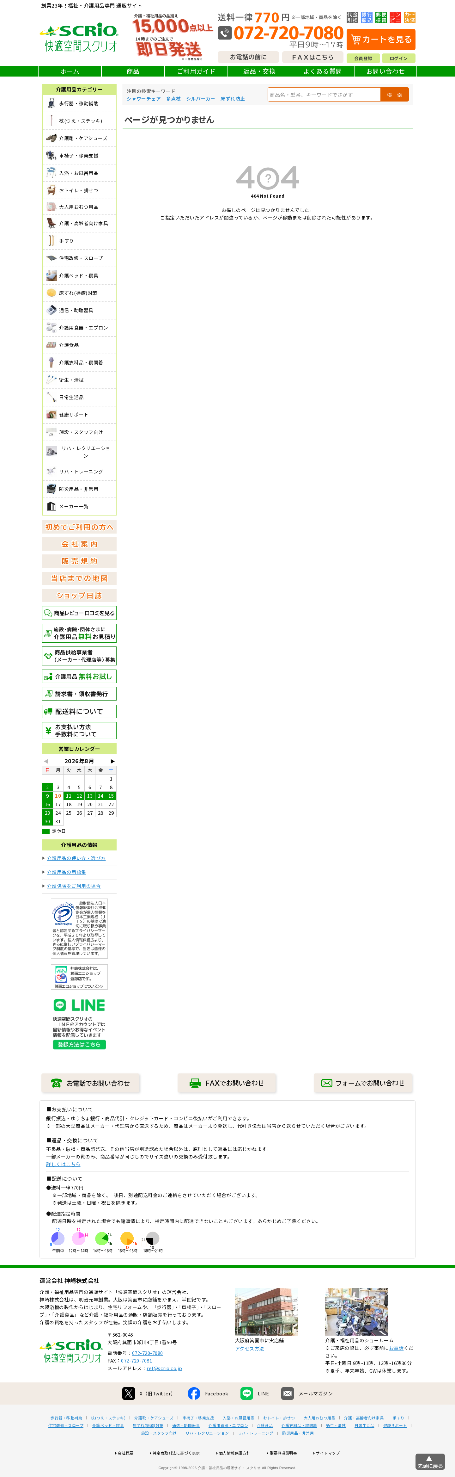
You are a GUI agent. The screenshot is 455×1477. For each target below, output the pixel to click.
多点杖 (173, 98)
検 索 (395, 94)
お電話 (396, 1368)
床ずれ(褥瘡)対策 (148, 1445)
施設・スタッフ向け (159, 1453)
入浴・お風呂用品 (238, 1438)
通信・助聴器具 (186, 1445)
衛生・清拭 (336, 1445)
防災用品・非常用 (298, 1453)
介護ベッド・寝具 (108, 1445)
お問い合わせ (385, 71)
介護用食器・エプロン (228, 1445)
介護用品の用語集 (66, 871)
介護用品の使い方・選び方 (76, 858)
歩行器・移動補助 (66, 1438)
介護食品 (265, 1445)
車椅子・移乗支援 (198, 1438)
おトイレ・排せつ (279, 1438)
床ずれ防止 (233, 98)
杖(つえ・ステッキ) (108, 1438)
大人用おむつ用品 (319, 1438)
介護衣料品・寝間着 (299, 1445)
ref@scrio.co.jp (164, 1388)
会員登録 (363, 58)
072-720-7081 (136, 1380)
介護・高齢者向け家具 (364, 1438)
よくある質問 (322, 71)
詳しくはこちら (63, 1164)
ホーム (70, 71)
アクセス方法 (249, 1368)
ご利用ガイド (196, 71)
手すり (398, 1438)
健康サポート (395, 1445)
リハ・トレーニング (256, 1453)
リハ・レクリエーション (207, 1453)
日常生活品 (364, 1445)
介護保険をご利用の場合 (74, 885)
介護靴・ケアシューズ (153, 1438)
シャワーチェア (144, 98)
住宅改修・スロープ (66, 1445)
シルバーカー (200, 98)
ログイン (399, 58)
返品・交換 (259, 71)
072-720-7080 (147, 1373)
